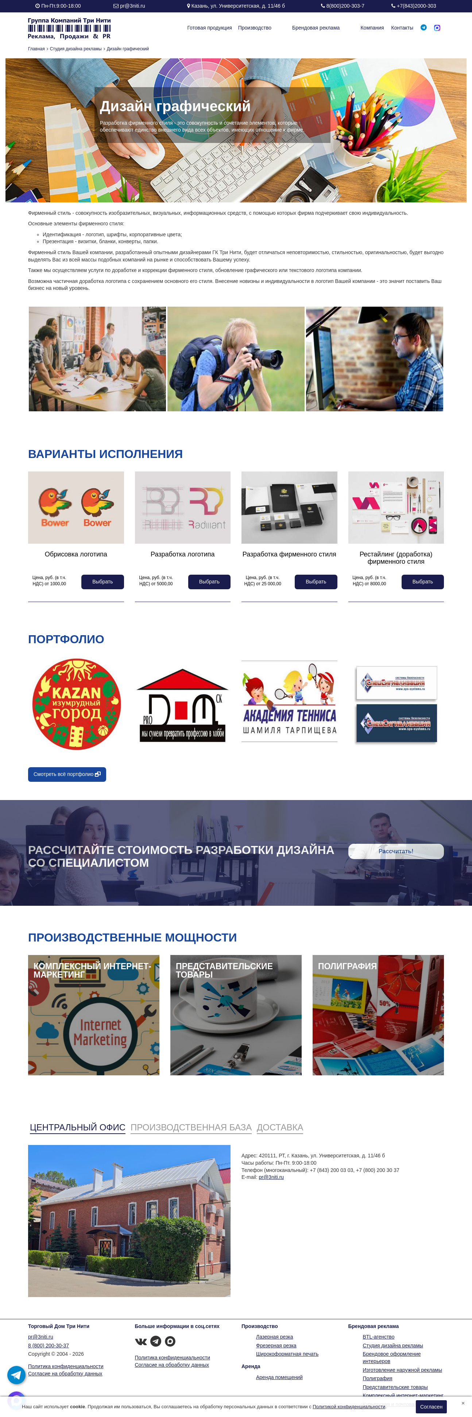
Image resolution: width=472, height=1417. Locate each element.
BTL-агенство (379, 1337)
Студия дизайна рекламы (76, 48)
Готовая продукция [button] (236, 28)
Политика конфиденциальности (66, 1366)
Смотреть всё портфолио (67, 774)
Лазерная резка (274, 1337)
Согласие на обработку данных (65, 1374)
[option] (97, 359)
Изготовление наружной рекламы (402, 1370)
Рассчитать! (396, 851)
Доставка (280, 1127)
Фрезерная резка (276, 1345)
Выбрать (102, 582)
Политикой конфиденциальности (349, 1406)
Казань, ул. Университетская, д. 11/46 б (238, 6)
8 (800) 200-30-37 (48, 1345)
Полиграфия (377, 1378)
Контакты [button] (402, 28)
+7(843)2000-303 (416, 6)
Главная (36, 48)
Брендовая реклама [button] (329, 28)
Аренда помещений (279, 1377)
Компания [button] (372, 28)
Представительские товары (395, 1387)
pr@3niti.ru (132, 6)
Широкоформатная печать (287, 1354)
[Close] (463, 1403)
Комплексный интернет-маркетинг (403, 1395)
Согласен (431, 1407)
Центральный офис (77, 1127)
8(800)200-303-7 (345, 6)
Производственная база (191, 1127)
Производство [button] (281, 28)
